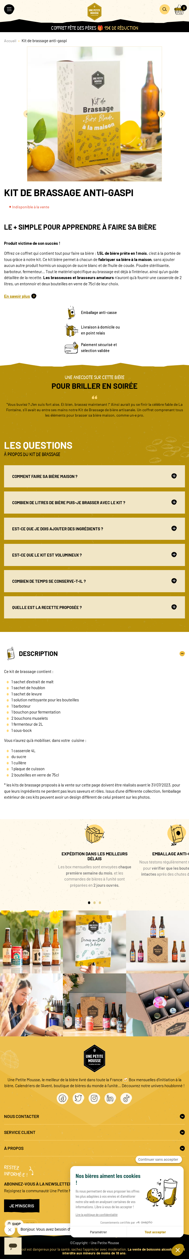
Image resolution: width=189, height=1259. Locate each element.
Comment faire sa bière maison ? (94, 476)
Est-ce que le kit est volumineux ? (94, 554)
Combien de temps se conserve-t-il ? (94, 581)
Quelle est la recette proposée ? (94, 607)
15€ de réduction (121, 28)
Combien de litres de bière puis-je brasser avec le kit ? (94, 502)
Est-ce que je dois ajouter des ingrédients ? (94, 528)
